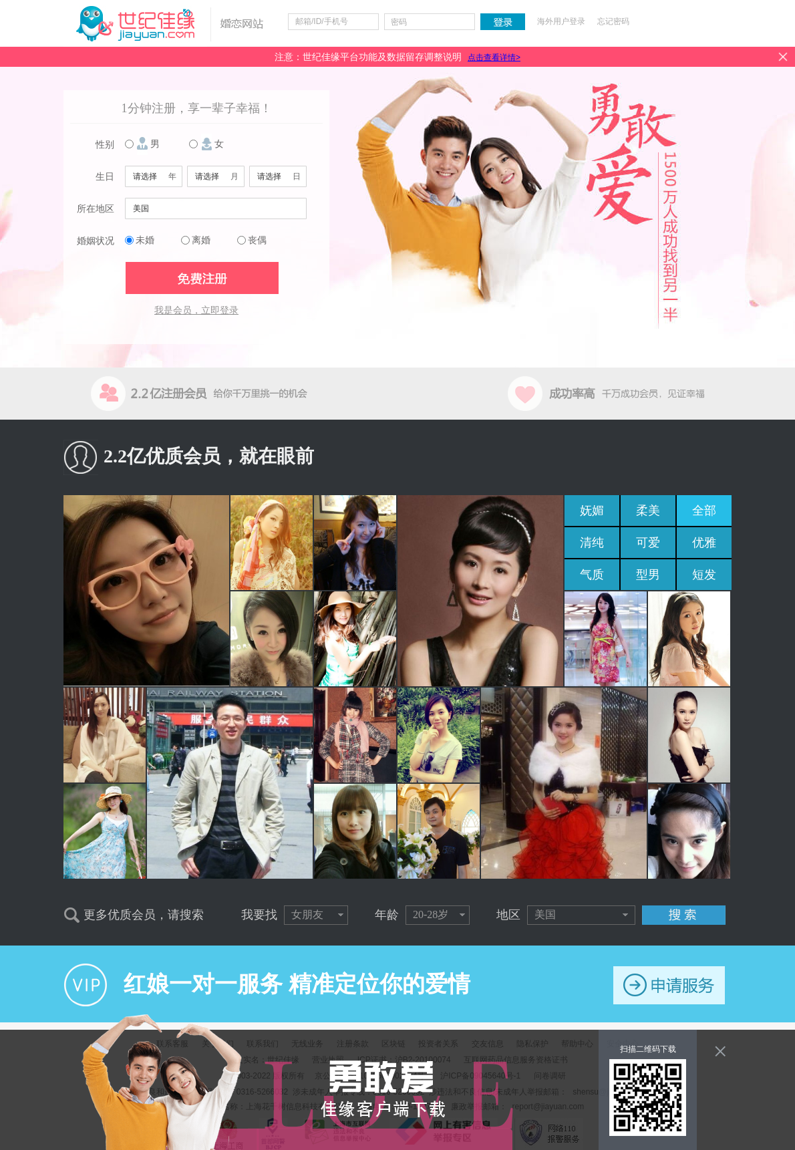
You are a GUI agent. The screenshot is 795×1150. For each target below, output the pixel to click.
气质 (592, 574)
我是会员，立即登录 (196, 310)
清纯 (592, 542)
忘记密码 (613, 21)
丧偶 (257, 240)
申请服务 (669, 985)
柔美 (648, 510)
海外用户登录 (561, 21)
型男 (648, 574)
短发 (704, 574)
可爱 (648, 542)
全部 (704, 510)
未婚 (145, 240)
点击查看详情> (494, 57)
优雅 (704, 542)
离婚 (201, 240)
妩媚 (592, 510)
